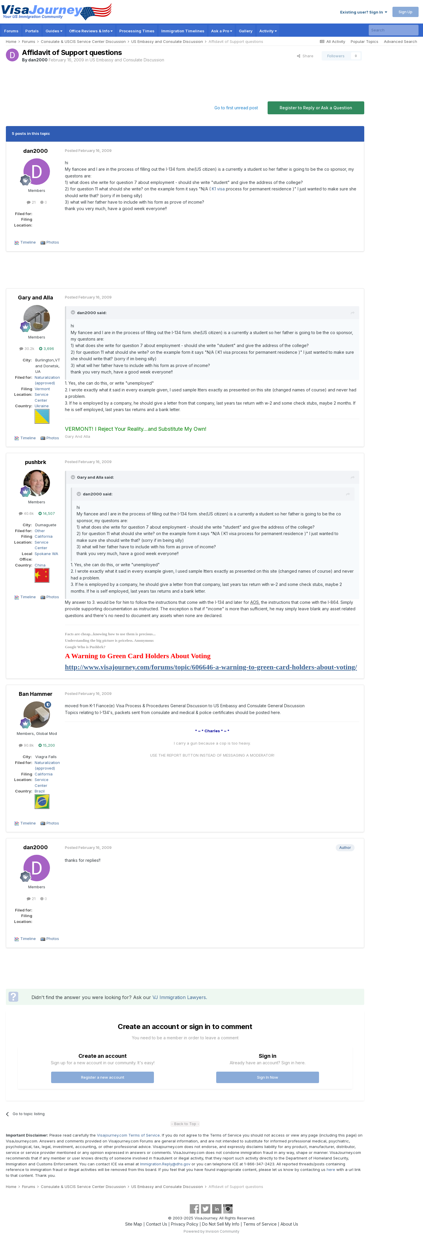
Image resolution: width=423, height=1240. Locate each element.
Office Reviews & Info (91, 31)
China (40, 565)
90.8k (26, 745)
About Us (289, 1223)
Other (40, 530)
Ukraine (42, 405)
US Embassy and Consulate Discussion (127, 59)
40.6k (26, 513)
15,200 (46, 745)
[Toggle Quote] (73, 312)
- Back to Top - (185, 1123)
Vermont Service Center (42, 394)
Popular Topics (364, 41)
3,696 (46, 348)
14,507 (46, 513)
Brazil (40, 791)
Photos (52, 242)
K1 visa (218, 188)
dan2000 (38, 59)
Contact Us (156, 1223)
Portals (32, 31)
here (331, 1169)
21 (31, 202)
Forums (11, 31)
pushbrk (35, 462)
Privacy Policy (184, 1223)
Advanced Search (400, 41)
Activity (268, 31)
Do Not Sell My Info (220, 1223)
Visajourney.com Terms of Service (128, 1135)
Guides (54, 31)
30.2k (26, 348)
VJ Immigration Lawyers (179, 997)
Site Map (133, 1223)
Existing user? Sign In (363, 12)
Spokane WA (46, 553)
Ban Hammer (36, 694)
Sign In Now (267, 1077)
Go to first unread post (236, 107)
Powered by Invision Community (211, 1231)
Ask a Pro (221, 31)
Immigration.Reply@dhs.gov (165, 1164)
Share (305, 55)
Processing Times (137, 31)
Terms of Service (260, 1223)
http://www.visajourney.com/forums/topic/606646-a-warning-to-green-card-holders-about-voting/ (211, 667)
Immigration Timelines (182, 31)
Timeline (28, 242)
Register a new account (102, 1077)
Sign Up (405, 11)
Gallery (246, 31)
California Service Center (44, 542)
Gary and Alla (35, 297)
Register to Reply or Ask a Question (316, 107)
